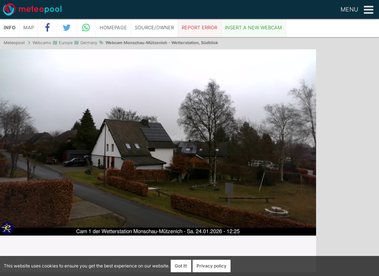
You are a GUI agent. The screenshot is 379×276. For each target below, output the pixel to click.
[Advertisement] (347, 163)
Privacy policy (212, 266)
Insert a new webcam (253, 27)
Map (28, 27)
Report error (199, 27)
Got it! (181, 266)
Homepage (113, 27)
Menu (357, 10)
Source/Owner (154, 27)
